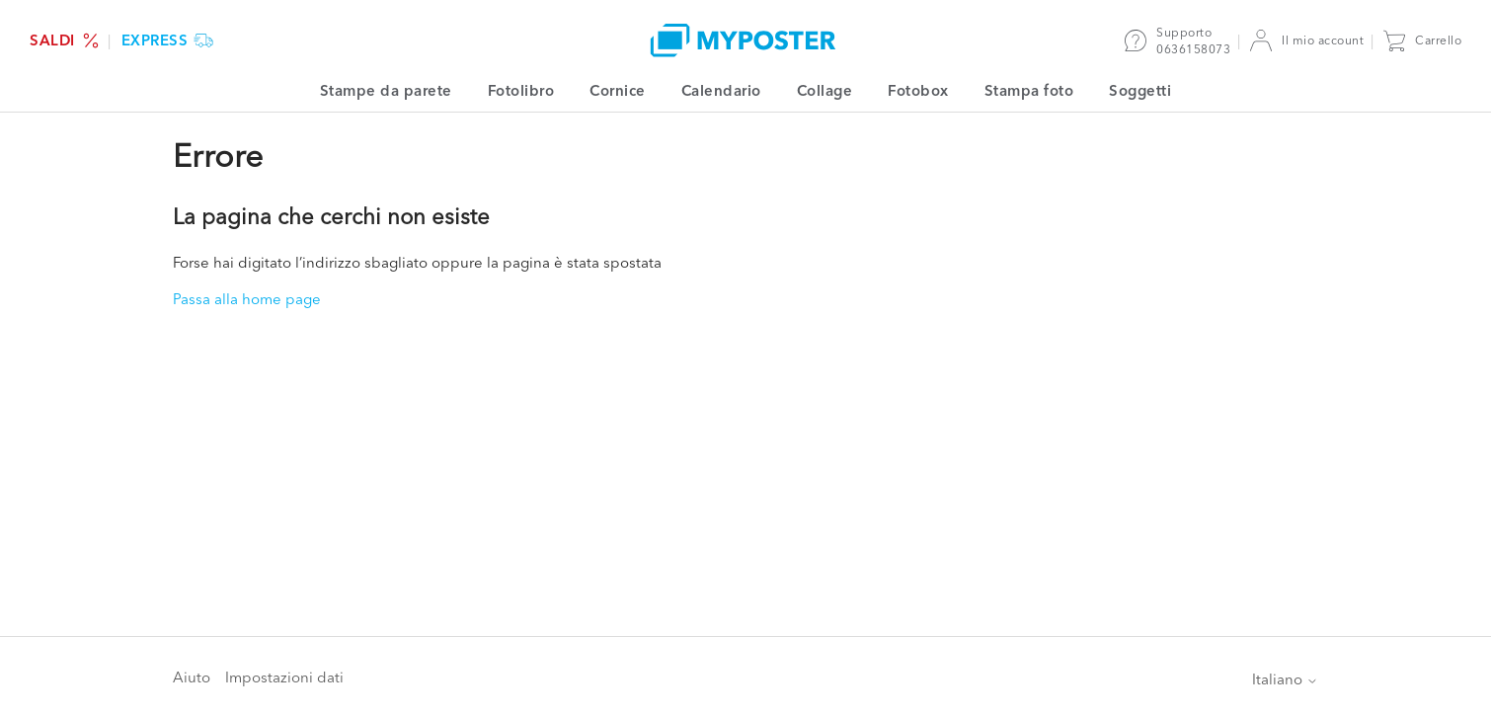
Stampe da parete (386, 90)
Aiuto (191, 677)
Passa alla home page (247, 298)
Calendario (721, 90)
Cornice (617, 90)
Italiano (1285, 679)
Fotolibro (521, 90)
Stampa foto (1029, 90)
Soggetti (1140, 90)
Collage (825, 90)
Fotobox (918, 90)
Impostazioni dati (284, 677)
